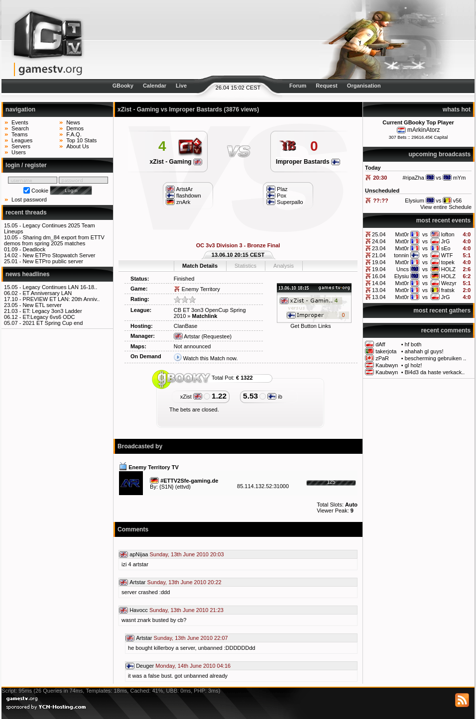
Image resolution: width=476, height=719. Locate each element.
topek (448, 262)
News (73, 122)
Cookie (39, 191)
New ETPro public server (52, 261)
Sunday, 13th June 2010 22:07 (191, 638)
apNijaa (138, 554)
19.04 (379, 262)
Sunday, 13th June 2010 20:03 (187, 554)
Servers (20, 146)
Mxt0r (402, 234)
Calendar (154, 86)
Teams (19, 134)
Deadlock (33, 249)
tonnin (401, 255)
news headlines (27, 274)
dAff (380, 344)
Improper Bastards (308, 161)
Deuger (145, 666)
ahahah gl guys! (424, 351)
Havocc (138, 610)
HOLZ (448, 269)
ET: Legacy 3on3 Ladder (52, 311)
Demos (75, 128)
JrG (445, 241)
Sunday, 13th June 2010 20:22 (184, 582)
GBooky (123, 86)
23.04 (379, 248)
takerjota (385, 351)
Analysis (283, 266)
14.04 (379, 283)
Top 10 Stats (81, 140)
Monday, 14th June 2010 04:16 (193, 666)
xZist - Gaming (176, 161)
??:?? (380, 201)
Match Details (200, 266)
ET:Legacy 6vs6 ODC (48, 317)
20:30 (380, 178)
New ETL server (41, 305)
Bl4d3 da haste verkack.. (435, 372)
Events (19, 122)
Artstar (187, 336)
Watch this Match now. (210, 358)
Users (18, 152)
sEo (446, 248)
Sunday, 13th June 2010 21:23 (186, 610)
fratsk (448, 290)
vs (425, 234)
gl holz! (413, 365)
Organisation (364, 86)
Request (326, 86)
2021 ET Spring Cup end (52, 323)
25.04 (379, 234)
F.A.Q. (74, 134)
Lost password (29, 200)
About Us (77, 146)
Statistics (245, 266)
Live (181, 86)
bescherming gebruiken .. (436, 358)
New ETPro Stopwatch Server (58, 255)
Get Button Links (310, 326)
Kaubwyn (386, 365)
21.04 (379, 255)
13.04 (379, 290)
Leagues (21, 140)
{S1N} (166, 487)
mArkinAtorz (423, 129)
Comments (133, 529)
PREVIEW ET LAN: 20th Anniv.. (61, 299)
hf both (413, 344)
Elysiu (401, 276)
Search (20, 128)
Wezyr (449, 283)
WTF (447, 255)
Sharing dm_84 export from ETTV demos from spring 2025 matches (54, 240)
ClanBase (186, 326)
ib (274, 397)
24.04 (379, 241)
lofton (448, 234)
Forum (297, 86)
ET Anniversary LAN (47, 293)
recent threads (26, 212)
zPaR (382, 358)
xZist (191, 397)
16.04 (379, 276)
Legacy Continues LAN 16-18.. (59, 287)
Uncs (402, 269)
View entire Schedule (446, 207)
